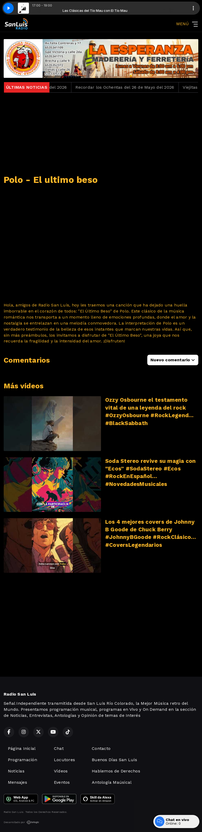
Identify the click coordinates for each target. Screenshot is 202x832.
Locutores (64, 759)
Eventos (62, 782)
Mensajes (17, 782)
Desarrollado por (21, 822)
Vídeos (61, 771)
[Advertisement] (101, 133)
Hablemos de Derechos (116, 771)
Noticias (16, 771)
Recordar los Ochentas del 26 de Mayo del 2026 (129, 87)
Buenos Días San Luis (114, 759)
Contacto (101, 748)
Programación (22, 759)
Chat (59, 748)
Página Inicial (22, 748)
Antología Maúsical (112, 782)
